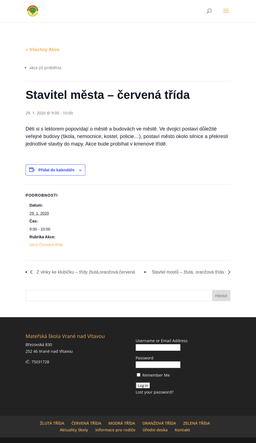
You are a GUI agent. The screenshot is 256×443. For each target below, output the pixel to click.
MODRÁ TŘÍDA (121, 423)
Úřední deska (155, 429)
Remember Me (153, 375)
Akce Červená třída (46, 244)
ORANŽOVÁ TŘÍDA (159, 423)
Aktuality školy (74, 429)
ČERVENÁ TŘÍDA (86, 423)
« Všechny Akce (42, 49)
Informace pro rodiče (115, 429)
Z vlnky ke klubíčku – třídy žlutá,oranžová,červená (85, 272)
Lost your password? (154, 392)
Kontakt (182, 429)
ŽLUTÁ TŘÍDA (52, 423)
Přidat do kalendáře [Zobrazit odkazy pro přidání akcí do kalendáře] (56, 170)
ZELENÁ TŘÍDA (196, 423)
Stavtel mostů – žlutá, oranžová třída (188, 272)
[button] (226, 14)
